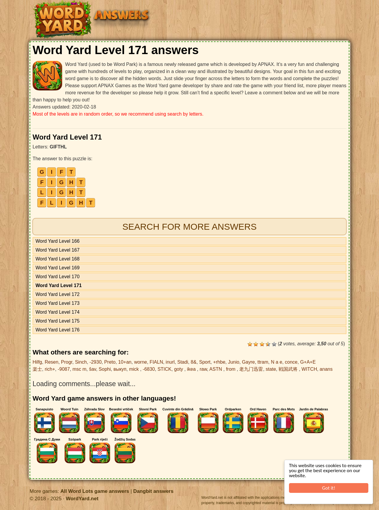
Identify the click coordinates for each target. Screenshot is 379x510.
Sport (205, 362)
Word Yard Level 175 (58, 320)
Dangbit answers (153, 491)
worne (140, 362)
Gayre (248, 362)
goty (179, 369)
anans (326, 369)
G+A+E (308, 362)
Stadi (182, 362)
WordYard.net (82, 498)
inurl (170, 362)
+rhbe (219, 362)
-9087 (64, 369)
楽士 (37, 369)
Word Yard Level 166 (58, 241)
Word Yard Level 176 (58, 329)
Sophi (105, 369)
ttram (263, 362)
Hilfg (37, 362)
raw (203, 369)
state (271, 369)
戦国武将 (289, 369)
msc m (79, 369)
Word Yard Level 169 (58, 267)
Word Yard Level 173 (58, 303)
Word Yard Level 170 (58, 276)
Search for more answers (189, 226)
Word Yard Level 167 (58, 249)
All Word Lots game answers (94, 491)
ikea (192, 369)
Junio (233, 362)
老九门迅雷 (251, 369)
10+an (124, 362)
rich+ (50, 369)
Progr (66, 362)
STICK (164, 369)
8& (194, 362)
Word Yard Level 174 (58, 312)
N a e (276, 362)
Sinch (81, 362)
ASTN (216, 369)
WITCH (309, 369)
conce (291, 362)
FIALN (156, 362)
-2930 (95, 362)
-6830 (149, 369)
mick (134, 369)
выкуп (119, 369)
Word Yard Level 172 (58, 294)
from (231, 369)
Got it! (328, 488)
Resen (51, 362)
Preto (109, 362)
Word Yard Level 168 (58, 258)
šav (92, 369)
